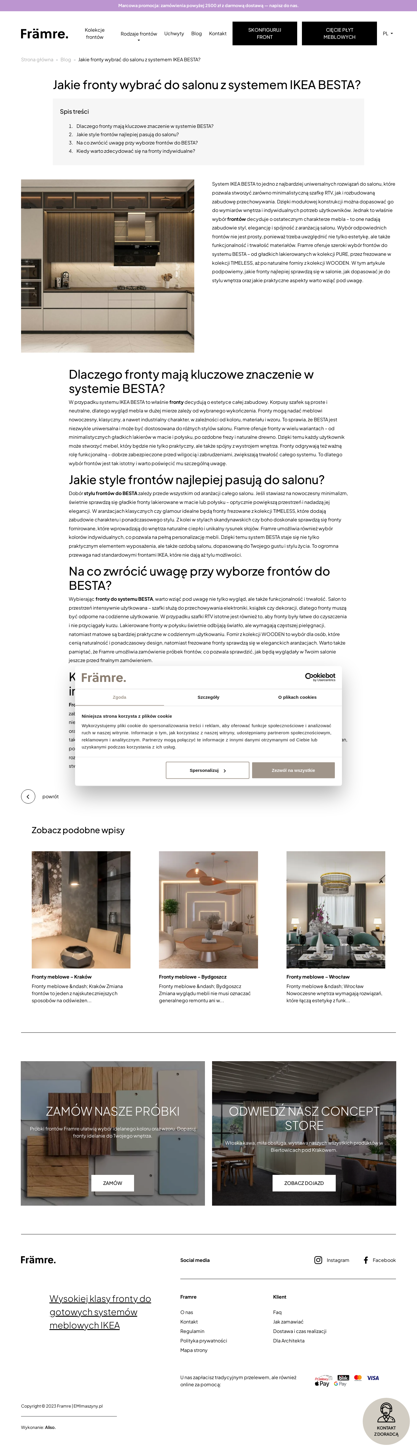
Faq (277, 1312)
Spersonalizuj (208, 770)
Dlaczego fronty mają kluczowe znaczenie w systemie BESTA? (145, 126)
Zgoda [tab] (119, 696)
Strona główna (37, 60)
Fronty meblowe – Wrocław (318, 977)
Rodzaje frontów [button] (139, 33)
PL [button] (386, 33)
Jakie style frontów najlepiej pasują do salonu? (128, 134)
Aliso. (50, 1427)
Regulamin (192, 1331)
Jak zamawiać (288, 1321)
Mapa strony (194, 1350)
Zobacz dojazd (304, 1183)
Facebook (380, 1260)
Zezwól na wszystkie (293, 770)
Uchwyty (174, 33)
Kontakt (218, 33)
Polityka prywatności (203, 1340)
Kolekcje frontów (95, 33)
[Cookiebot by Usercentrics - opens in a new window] (309, 677)
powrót (40, 796)
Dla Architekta (289, 1340)
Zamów (112, 1183)
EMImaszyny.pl (88, 1405)
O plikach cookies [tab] (297, 696)
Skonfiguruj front (264, 33)
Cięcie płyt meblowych (340, 33)
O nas (186, 1312)
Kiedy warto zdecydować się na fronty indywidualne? (136, 151)
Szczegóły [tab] (208, 696)
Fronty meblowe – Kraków (62, 977)
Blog (196, 33)
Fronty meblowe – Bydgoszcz (193, 977)
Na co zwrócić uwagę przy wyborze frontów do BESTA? (137, 143)
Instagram (331, 1260)
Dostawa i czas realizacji (300, 1331)
